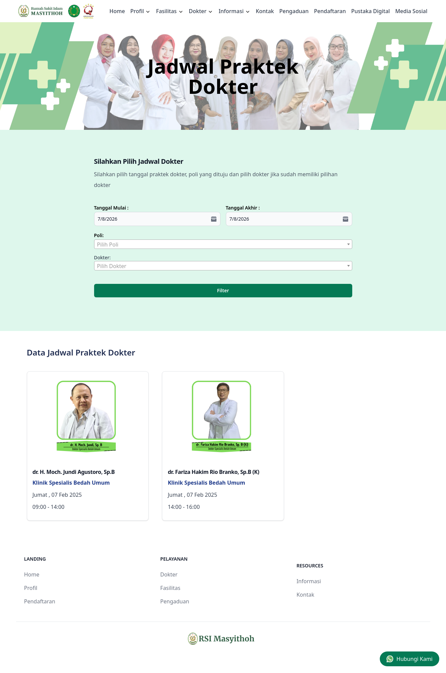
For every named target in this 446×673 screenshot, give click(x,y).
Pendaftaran (330, 11)
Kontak (265, 11)
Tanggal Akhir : (243, 207)
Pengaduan (294, 11)
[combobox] (223, 244)
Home (117, 11)
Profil (30, 588)
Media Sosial (411, 11)
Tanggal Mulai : (111, 207)
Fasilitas (170, 11)
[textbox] (223, 244)
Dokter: (102, 257)
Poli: (99, 235)
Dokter (201, 11)
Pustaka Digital (370, 11)
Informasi (234, 11)
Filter (223, 290)
